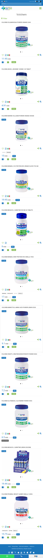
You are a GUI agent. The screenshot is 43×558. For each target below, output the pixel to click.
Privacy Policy (15, 546)
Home (9, 546)
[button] (21, 52)
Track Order (31, 1)
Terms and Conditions (23, 546)
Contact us (32, 546)
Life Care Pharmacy (19, 548)
